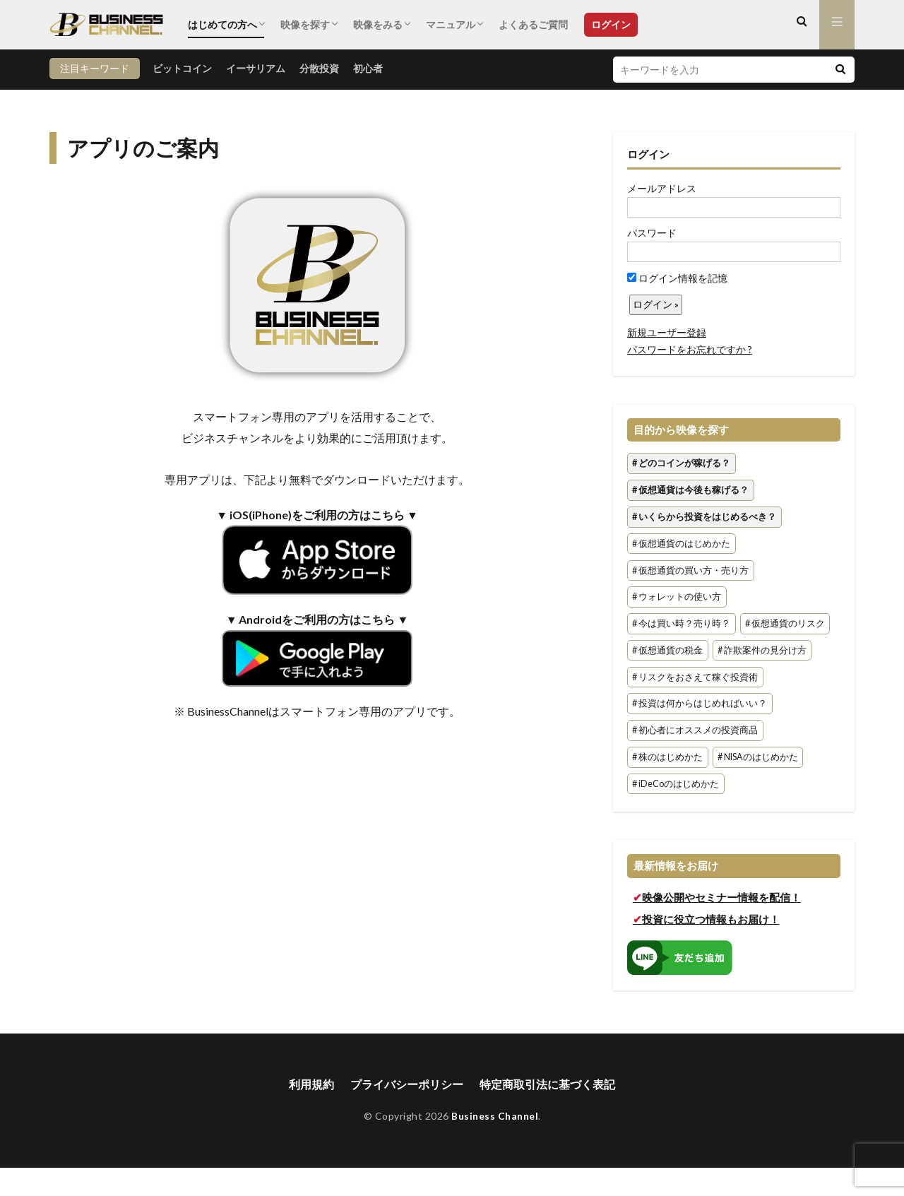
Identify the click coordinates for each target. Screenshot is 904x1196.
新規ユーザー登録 (666, 332)
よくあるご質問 (533, 24)
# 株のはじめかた (667, 757)
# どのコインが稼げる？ (681, 463)
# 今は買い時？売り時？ (681, 623)
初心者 (368, 68)
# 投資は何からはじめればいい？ (699, 704)
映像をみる (378, 24)
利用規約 (311, 1084)
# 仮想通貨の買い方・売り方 (690, 570)
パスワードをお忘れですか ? (689, 349)
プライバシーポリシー (406, 1084)
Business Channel (494, 1117)
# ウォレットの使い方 (676, 597)
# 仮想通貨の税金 (667, 650)
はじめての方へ (222, 24)
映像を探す (305, 24)
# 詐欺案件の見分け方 (762, 650)
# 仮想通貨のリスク (785, 623)
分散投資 (319, 68)
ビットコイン (182, 68)
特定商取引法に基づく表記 (547, 1084)
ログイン (611, 24)
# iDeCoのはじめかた (675, 783)
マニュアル (450, 24)
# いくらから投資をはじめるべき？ (704, 516)
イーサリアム (255, 68)
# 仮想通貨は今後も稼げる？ (690, 490)
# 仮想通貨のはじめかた (681, 543)
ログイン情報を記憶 (677, 278)
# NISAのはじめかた (758, 757)
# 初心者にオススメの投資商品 (695, 731)
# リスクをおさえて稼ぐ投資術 (695, 677)
